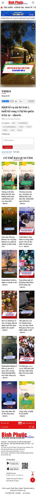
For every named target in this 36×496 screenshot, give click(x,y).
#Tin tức (28, 127)
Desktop (26, 493)
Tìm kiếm (4, 427)
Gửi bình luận (7, 147)
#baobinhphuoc (22, 123)
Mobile (18, 493)
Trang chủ (5, 423)
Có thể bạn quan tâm (18, 157)
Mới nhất (16, 152)
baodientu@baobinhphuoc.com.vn (14, 451)
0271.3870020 (19, 475)
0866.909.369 (11, 475)
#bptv (13, 123)
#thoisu (21, 127)
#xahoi (12, 130)
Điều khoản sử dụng (12, 481)
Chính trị (19, 7)
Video (6, 91)
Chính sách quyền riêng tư (14, 478)
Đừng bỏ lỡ (5, 96)
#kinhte (5, 130)
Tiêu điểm (8, 7)
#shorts (19, 130)
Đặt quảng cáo (28, 423)
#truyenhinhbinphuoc (9, 127)
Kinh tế (28, 7)
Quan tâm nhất (7, 152)
